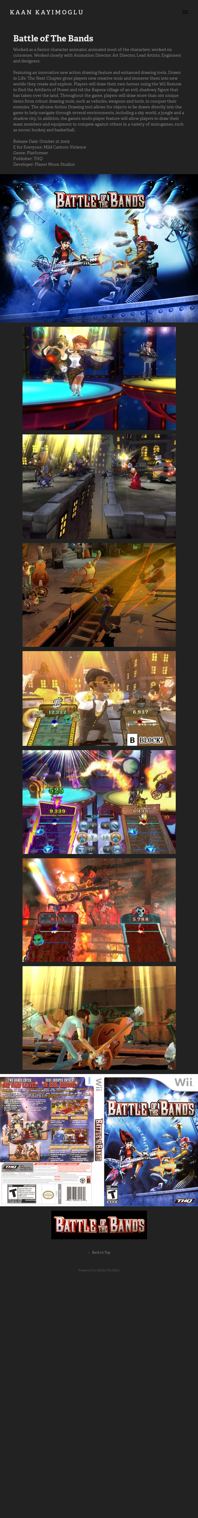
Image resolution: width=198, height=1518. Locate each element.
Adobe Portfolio (108, 1270)
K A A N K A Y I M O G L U (52, 12)
